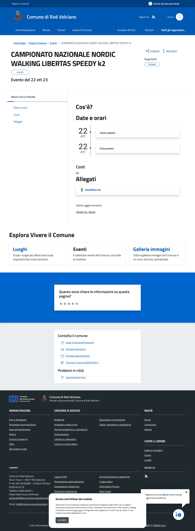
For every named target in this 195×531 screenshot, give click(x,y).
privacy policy (77, 510)
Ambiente (59, 420)
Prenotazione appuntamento (69, 481)
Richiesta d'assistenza (65, 491)
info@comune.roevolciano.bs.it (32, 504)
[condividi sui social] (152, 51)
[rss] (152, 17)
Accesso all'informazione (129, 30)
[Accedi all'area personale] (164, 3)
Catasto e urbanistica (65, 439)
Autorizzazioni (61, 434)
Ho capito (62, 520)
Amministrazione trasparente (114, 477)
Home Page (19, 43)
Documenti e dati (18, 449)
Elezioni (149, 30)
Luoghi (147, 460)
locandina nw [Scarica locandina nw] (93, 189)
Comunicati (150, 424)
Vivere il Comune (38, 43)
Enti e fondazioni (18, 420)
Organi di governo (18, 439)
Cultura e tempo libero (65, 444)
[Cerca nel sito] (179, 17)
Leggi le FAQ (60, 477)
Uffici (11, 444)
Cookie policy (106, 481)
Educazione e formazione (112, 420)
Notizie (148, 429)
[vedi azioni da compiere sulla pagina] (169, 51)
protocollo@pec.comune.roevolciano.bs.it (30, 498)
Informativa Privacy (109, 486)
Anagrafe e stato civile (65, 424)
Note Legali (105, 491)
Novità (148, 410)
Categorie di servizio (67, 410)
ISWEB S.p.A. (159, 525)
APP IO (165, 494)
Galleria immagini (153, 450)
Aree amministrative (19, 429)
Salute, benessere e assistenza (115, 424)
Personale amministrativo (22, 424)
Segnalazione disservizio (66, 486)
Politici (12, 434)
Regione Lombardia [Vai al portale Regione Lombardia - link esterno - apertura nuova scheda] (20, 3)
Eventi (53, 43)
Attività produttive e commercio (70, 429)
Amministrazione (19, 410)
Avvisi (147, 420)
